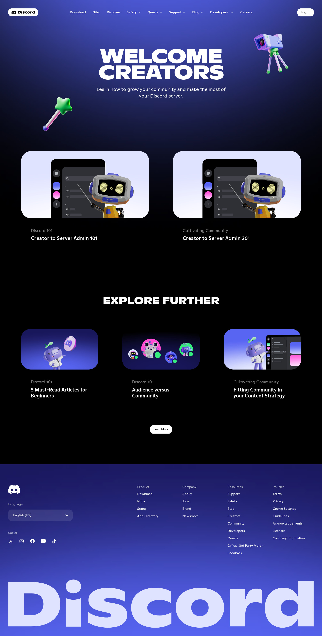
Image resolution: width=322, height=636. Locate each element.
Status (141, 508)
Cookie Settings (284, 508)
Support (234, 494)
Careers (247, 13)
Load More (161, 429)
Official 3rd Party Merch (245, 545)
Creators (234, 516)
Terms (277, 494)
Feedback (235, 553)
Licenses (279, 531)
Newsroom (190, 516)
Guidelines (281, 516)
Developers (236, 531)
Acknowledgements (287, 523)
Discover (114, 13)
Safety (232, 501)
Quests (233, 538)
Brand (186, 508)
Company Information (289, 538)
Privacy (278, 501)
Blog (231, 508)
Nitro (98, 13)
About (187, 494)
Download (78, 13)
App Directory (147, 516)
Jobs (185, 501)
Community (236, 523)
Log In (306, 12)
